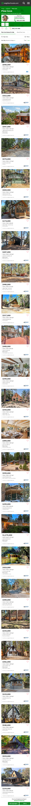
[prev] (3, 49)
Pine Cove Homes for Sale (7, 28)
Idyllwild (8, 8)
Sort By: (3, 36)
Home (2, 8)
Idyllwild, (3, 13)
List (29, 36)
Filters (27, 33)
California (9, 13)
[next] (28, 49)
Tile (25, 36)
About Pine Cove (21, 28)
